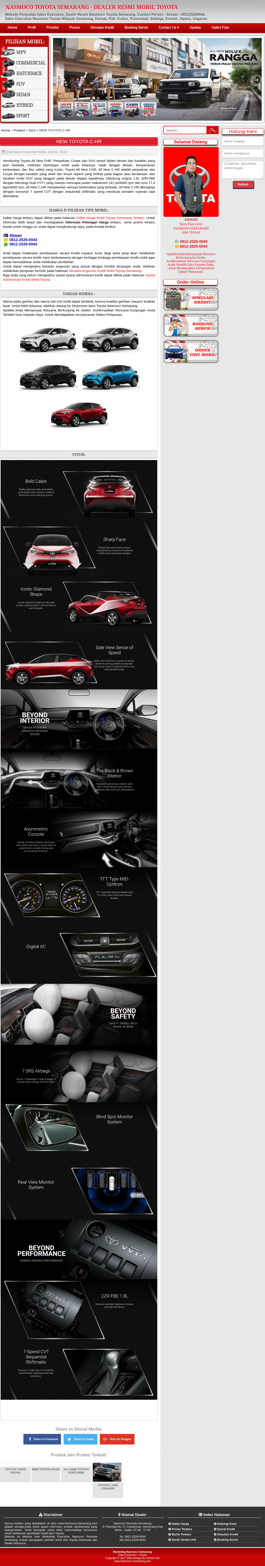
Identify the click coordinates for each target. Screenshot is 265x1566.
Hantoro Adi (153, 1558)
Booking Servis (136, 27)
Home (12, 27)
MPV (21, 52)
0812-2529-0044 (191, 241)
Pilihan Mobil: (25, 41)
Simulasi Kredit (102, 27)
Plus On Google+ (117, 1438)
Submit (243, 184)
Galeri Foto (220, 27)
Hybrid (24, 105)
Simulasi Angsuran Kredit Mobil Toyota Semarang (105, 271)
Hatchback (29, 73)
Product (19, 130)
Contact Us (167, 27)
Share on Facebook (42, 1439)
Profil (32, 27)
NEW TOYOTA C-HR (79, 141)
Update (195, 27)
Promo (74, 27)
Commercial (30, 63)
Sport (23, 116)
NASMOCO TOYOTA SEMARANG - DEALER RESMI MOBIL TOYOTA (92, 7)
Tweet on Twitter (80, 1438)
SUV (20, 84)
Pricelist (52, 27)
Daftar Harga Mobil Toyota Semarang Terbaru (110, 218)
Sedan (23, 94)
